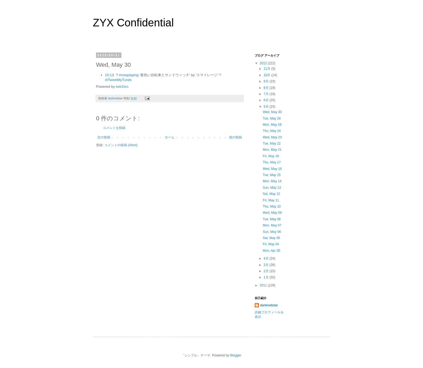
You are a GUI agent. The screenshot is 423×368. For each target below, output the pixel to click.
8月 (267, 88)
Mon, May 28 (272, 125)
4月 (267, 258)
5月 (267, 106)
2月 (267, 271)
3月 (267, 265)
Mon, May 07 (272, 225)
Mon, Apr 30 (271, 251)
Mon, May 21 (272, 150)
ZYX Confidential (133, 23)
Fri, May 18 (271, 156)
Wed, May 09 (272, 213)
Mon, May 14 (272, 181)
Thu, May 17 (272, 162)
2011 (264, 285)
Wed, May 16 (272, 169)
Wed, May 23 (272, 137)
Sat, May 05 (271, 238)
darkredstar (269, 305)
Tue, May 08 (272, 219)
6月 (267, 100)
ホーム (170, 137)
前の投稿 (235, 137)
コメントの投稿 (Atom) (121, 145)
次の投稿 (103, 137)
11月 (267, 69)
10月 (267, 75)
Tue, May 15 (272, 175)
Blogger (235, 355)
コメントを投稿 (114, 128)
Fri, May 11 (271, 200)
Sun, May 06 (272, 232)
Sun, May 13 (272, 188)
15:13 (109, 75)
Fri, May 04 (271, 244)
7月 (267, 94)
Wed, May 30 (272, 112)
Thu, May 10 (272, 206)
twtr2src (122, 87)
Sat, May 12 (271, 194)
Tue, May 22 (272, 143)
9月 (267, 81)
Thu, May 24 (272, 131)
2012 (264, 63)
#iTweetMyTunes (118, 80)
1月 (267, 277)
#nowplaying (128, 75)
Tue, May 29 (272, 118)
